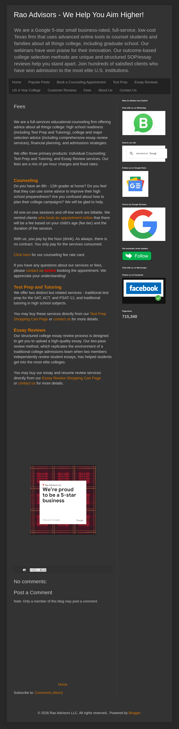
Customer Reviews (62, 90)
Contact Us (127, 90)
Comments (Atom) (49, 693)
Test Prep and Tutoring (38, 287)
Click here (22, 255)
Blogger (134, 713)
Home (16, 82)
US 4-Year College (26, 90)
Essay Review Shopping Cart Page (71, 378)
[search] (146, 153)
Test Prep (120, 82)
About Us (105, 90)
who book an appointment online (65, 218)
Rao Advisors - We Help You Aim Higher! (79, 15)
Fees (87, 90)
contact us (34, 270)
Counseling (26, 180)
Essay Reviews (146, 82)
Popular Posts (39, 82)
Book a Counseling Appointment (81, 82)
